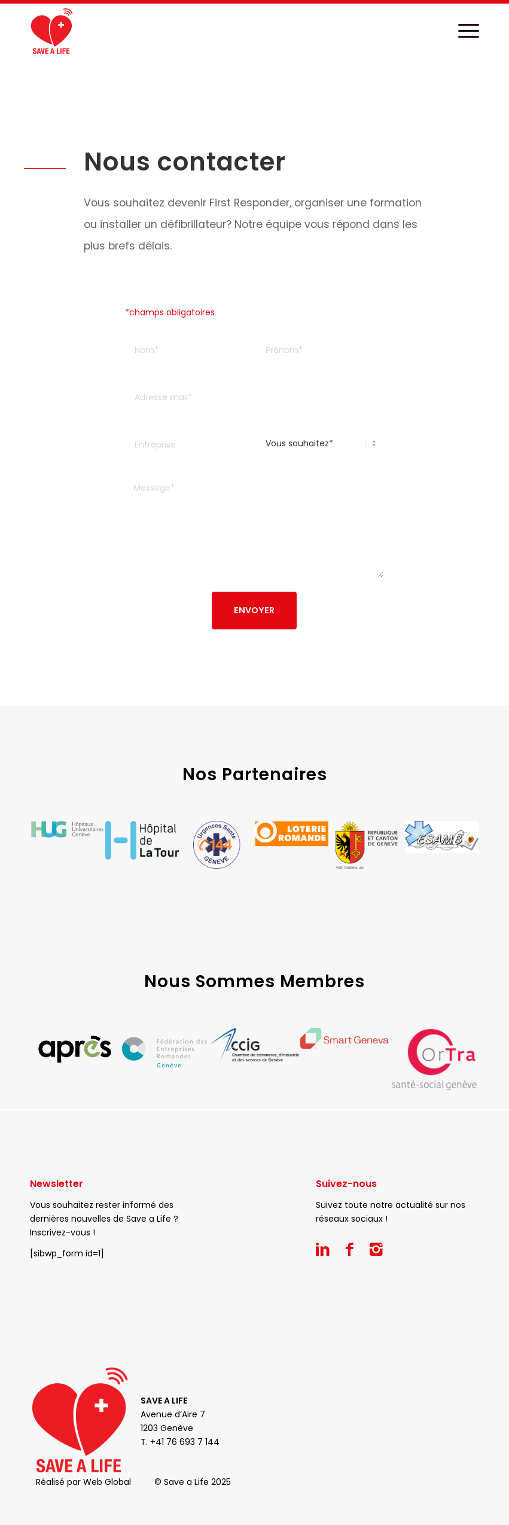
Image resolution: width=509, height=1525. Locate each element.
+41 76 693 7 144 (185, 1442)
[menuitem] (462, 30)
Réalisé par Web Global (83, 1482)
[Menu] (462, 30)
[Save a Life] (51, 30)
